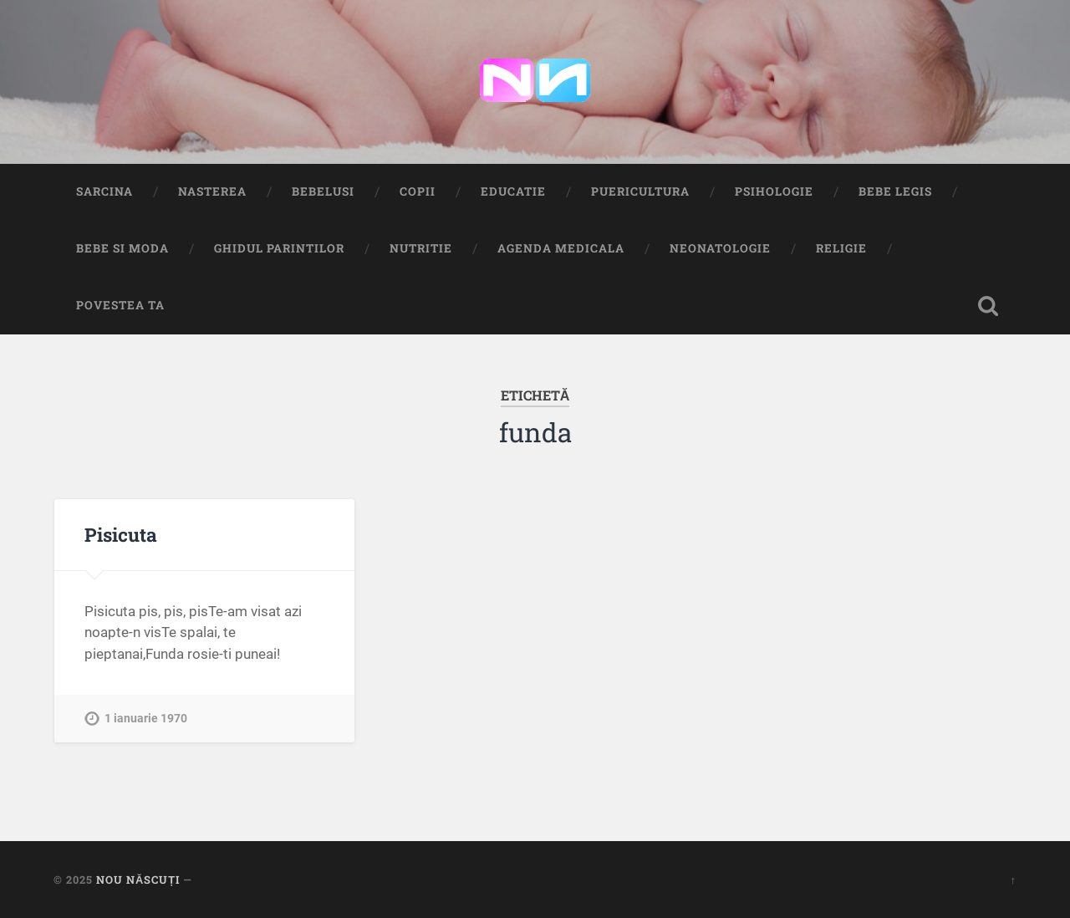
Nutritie (421, 248)
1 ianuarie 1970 (145, 718)
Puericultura (640, 191)
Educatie (513, 191)
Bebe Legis (895, 191)
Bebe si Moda (122, 248)
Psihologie (774, 191)
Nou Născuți (138, 879)
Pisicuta (120, 534)
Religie (841, 248)
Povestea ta (120, 305)
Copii (418, 191)
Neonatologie (720, 248)
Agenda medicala (560, 248)
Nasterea (212, 191)
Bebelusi (323, 191)
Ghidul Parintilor (279, 248)
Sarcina (104, 191)
